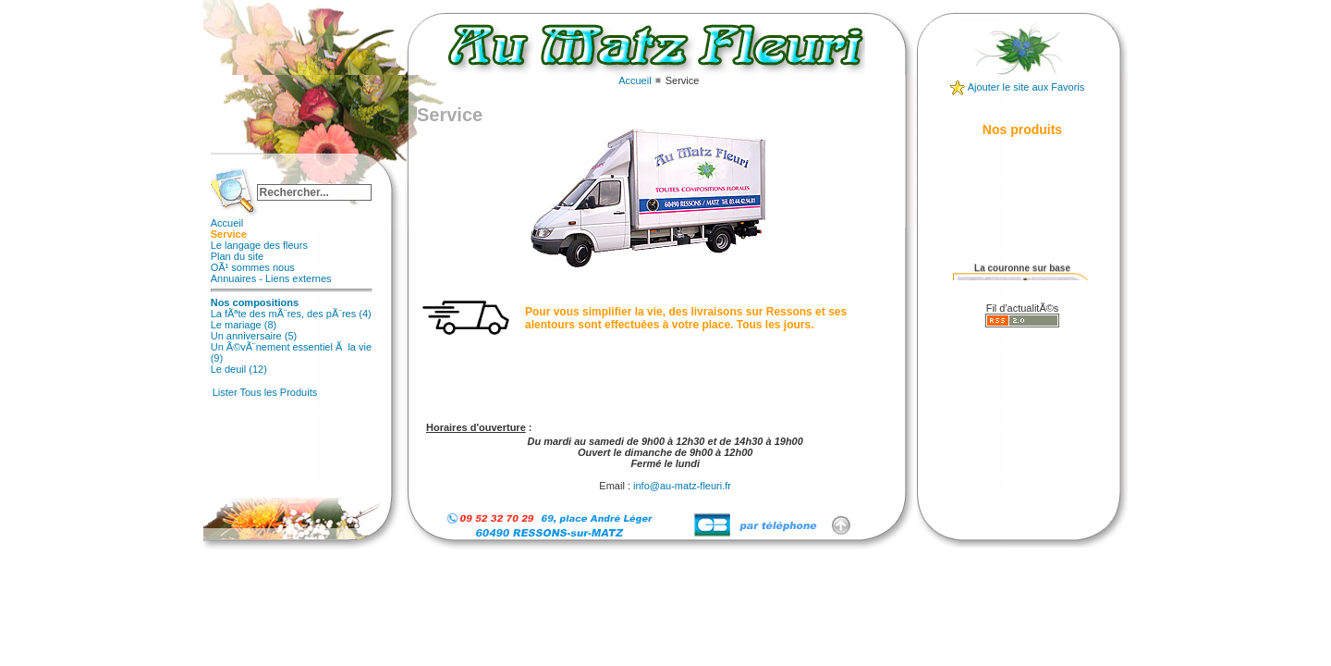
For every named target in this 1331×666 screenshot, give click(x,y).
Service (229, 234)
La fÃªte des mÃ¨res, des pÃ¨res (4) (291, 313)
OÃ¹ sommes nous (253, 267)
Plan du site (237, 256)
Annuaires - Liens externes (271, 278)
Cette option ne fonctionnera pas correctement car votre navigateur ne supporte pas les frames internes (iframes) (648, 274)
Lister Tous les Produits (265, 392)
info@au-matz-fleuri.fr (682, 485)
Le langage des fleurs (259, 245)
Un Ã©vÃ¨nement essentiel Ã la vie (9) (291, 352)
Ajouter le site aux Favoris (1026, 86)
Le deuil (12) (239, 369)
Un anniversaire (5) (254, 335)
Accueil (227, 222)
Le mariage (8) (244, 324)
